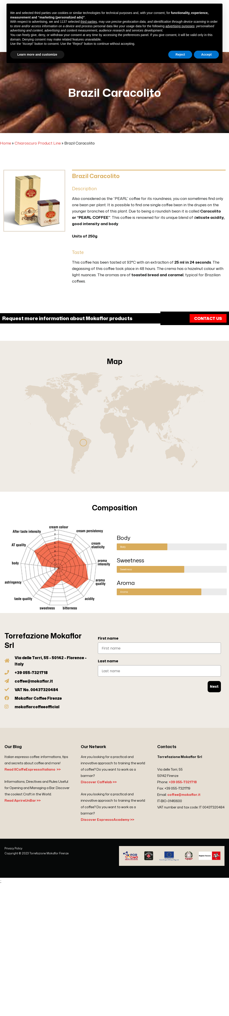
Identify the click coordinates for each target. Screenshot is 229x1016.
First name (108, 638)
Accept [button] (206, 54)
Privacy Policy (13, 848)
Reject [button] (180, 54)
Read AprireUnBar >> (22, 800)
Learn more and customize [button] (37, 54)
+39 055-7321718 (183, 782)
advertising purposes (179, 26)
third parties (89, 21)
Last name (108, 661)
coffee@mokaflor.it (183, 794)
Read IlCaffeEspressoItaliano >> (32, 769)
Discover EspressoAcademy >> (107, 819)
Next (214, 686)
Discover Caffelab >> (99, 782)
